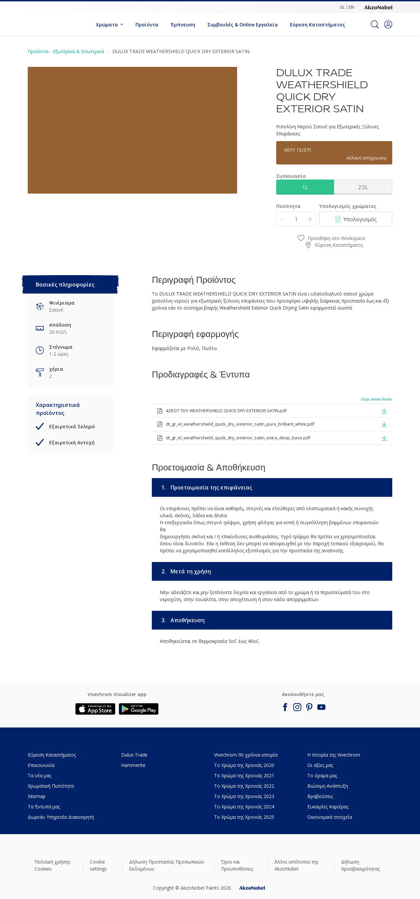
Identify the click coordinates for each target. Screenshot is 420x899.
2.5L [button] (363, 187)
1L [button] (305, 187)
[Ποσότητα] (296, 219)
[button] (388, 24)
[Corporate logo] (378, 7)
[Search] (375, 24)
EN (351, 7)
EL (342, 7)
